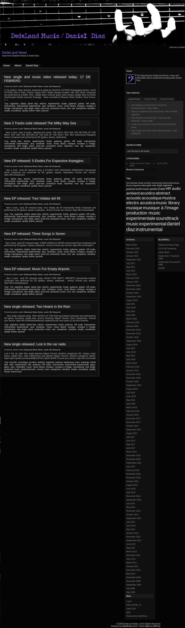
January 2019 (132, 370)
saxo (47, 369)
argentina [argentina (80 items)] (167, 185)
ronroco (40, 369)
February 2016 (132, 470)
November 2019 (133, 333)
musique (80, 106)
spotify (25, 111)
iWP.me (156, 626)
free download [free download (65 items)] (131, 183)
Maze (147, 626)
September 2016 (133, 463)
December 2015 (133, 474)
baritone (59, 362)
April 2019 (130, 359)
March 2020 (131, 319)
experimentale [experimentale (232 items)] (140, 218)
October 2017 (132, 426)
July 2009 (130, 588)
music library (70, 106)
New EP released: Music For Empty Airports (37, 269)
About (17, 65)
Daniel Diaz (32, 65)
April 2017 (130, 448)
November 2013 (133, 511)
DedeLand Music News (33, 86)
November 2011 (133, 555)
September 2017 (133, 429)
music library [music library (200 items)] (168, 202)
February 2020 (132, 322)
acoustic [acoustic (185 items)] (133, 198)
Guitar (64, 103)
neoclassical (17, 108)
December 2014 (133, 496)
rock (69, 108)
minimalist (20, 367)
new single (28, 108)
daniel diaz (33, 103)
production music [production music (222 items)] (143, 212)
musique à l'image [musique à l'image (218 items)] (161, 207)
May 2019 (130, 356)
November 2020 (133, 289)
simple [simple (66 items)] (140, 183)
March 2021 (131, 274)
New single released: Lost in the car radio (35, 344)
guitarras (72, 103)
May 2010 (130, 574)
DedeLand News (14, 52)
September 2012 (133, 540)
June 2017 (131, 441)
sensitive (91, 108)
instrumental (9, 106)
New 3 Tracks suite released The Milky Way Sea (40, 123)
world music (16, 372)
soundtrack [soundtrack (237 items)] (167, 218)
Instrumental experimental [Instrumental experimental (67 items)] (162, 183)
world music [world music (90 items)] (142, 188)
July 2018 (130, 393)
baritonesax (69, 362)
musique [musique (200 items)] (134, 207)
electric (43, 103)
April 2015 (130, 492)
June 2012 (131, 544)
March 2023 (131, 245)
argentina (14, 103)
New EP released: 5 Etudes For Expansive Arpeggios (43, 161)
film (29, 364)
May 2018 (130, 400)
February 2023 (132, 248)
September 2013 (133, 518)
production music (58, 108)
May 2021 (130, 267)
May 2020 (130, 311)
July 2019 (130, 348)
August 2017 (131, 433)
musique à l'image (86, 143)
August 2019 (131, 344)
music (46, 86)
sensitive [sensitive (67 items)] (147, 183)
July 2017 (130, 437)
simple (7, 111)
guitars (81, 103)
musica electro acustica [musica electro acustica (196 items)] (151, 200)
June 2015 (131, 489)
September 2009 (133, 585)
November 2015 (133, 478)
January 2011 (132, 566)
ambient (41, 362)
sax (73, 108)
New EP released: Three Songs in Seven (34, 233)
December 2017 (133, 418)
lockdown (51, 106)
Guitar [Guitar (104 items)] (161, 188)
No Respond (55, 86)
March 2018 (131, 407)
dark (11, 364)
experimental (54, 103)
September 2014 (133, 500)
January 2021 (132, 282)
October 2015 (132, 481)
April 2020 (130, 315)
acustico (32, 362)
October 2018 (132, 381)
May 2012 (130, 548)
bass (77, 362)
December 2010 (133, 570)
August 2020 (131, 300)
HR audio (90, 103)
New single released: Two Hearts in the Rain (37, 306)
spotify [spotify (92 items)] (153, 188)
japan (92, 364)
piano (37, 108)
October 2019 (132, 337)
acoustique (23, 362)
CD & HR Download (167, 248)
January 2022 (132, 256)
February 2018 (132, 411)
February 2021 (132, 278)
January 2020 (132, 326)
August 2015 (131, 485)
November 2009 (133, 581)
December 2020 (133, 285)
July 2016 (130, 466)
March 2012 (131, 551)
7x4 (11, 214)
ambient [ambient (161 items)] (133, 193)
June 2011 (131, 559)
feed (182, 47)
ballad (23, 103)
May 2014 (130, 507)
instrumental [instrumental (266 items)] (149, 229)
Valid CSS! (131, 609)
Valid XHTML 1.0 (133, 605)
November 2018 (133, 378)
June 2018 (131, 396)
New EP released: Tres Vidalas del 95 (32, 198)
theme (31, 111)
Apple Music (163, 252)
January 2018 (132, 415)
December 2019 (133, 330)
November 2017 (133, 422)
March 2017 (131, 452)
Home (6, 65)
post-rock (45, 108)
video (38, 111)
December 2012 (133, 537)
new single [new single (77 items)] (157, 185)
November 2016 (133, 459)
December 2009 (133, 577)
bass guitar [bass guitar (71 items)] (146, 185)
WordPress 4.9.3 (129, 626)
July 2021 (130, 263)
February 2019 (132, 367)
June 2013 (131, 526)
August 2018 (131, 389)
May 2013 (130, 529)
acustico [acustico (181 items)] (147, 193)
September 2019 (133, 341)
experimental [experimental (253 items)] (153, 223)
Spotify (161, 268)
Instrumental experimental (28, 106)
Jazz (44, 106)
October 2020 (132, 293)
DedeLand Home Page (168, 245)
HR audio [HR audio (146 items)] (173, 189)
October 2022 (132, 252)
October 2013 (132, 514)
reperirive (68, 146)
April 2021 (130, 271)
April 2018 (130, 404)
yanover (45, 111)
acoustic (13, 362)
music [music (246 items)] (132, 223)
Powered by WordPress (136, 616)
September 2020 (133, 296)
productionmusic (28, 369)
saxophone (81, 108)
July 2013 (130, 522)
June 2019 (131, 352)
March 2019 (131, 363)
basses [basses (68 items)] (176, 183)
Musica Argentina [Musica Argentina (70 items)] (133, 185)
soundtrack (16, 111)
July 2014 (130, 503)
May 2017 (130, 444)
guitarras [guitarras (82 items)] (130, 189)
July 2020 (130, 304)
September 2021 (133, 259)
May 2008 (130, 592)
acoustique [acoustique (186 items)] (152, 198)
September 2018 (133, 385)
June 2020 (131, 308)
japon (6, 367)
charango (85, 362)
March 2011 (131, 562)
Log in (129, 601)
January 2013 (132, 533)
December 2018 (133, 374)
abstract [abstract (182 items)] (163, 193)
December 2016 (133, 455)
